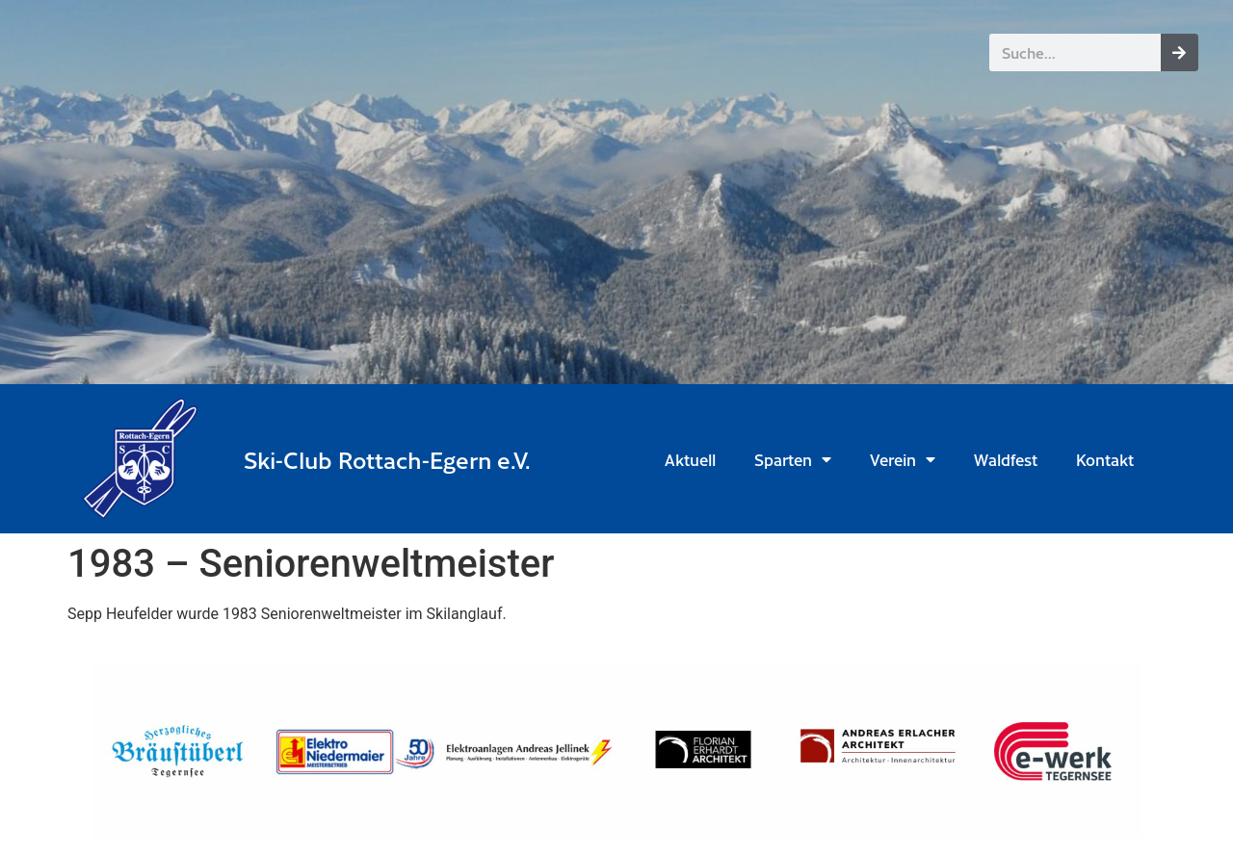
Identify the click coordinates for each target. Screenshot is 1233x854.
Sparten (792, 459)
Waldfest (1005, 459)
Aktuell (690, 459)
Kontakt (1105, 459)
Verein (902, 459)
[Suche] (1179, 52)
